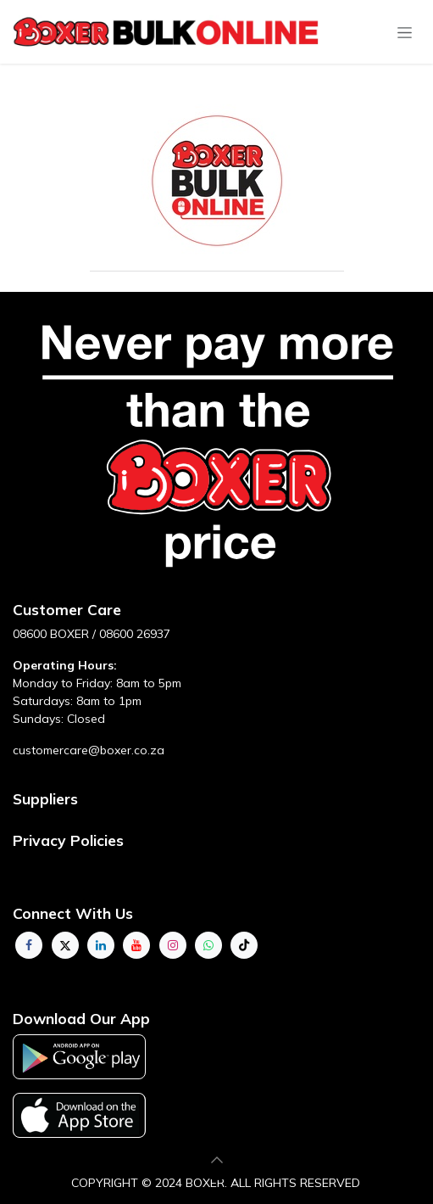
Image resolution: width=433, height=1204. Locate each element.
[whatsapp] (208, 945)
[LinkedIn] (100, 945)
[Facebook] (28, 945)
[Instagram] (172, 945)
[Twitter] (65, 945)
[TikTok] (244, 945)
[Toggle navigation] (404, 32)
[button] (217, 1160)
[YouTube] (136, 945)
